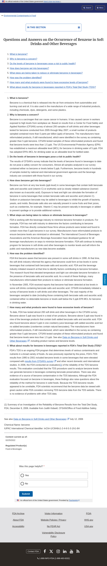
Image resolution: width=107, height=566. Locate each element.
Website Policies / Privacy (53, 520)
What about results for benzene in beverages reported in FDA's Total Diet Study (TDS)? (53, 87)
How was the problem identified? (26, 77)
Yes (27, 475)
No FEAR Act (53, 526)
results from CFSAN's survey (39, 361)
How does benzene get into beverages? (29, 68)
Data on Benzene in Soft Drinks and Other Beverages (39, 419)
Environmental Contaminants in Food (20, 15)
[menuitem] (53, 439)
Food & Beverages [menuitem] (14, 449)
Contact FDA (33, 551)
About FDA (18, 520)
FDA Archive (18, 513)
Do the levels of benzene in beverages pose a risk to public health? (43, 63)
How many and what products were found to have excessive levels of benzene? (49, 82)
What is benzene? (19, 54)
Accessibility (18, 526)
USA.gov (88, 526)
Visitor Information (53, 513)
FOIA (88, 513)
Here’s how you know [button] (52, 2)
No (26, 483)
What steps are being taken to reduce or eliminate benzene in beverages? (46, 73)
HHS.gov (88, 520)
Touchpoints (73, 500)
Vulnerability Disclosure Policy (53, 535)
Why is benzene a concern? (23, 59)
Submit (26, 494)
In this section (36, 27)
